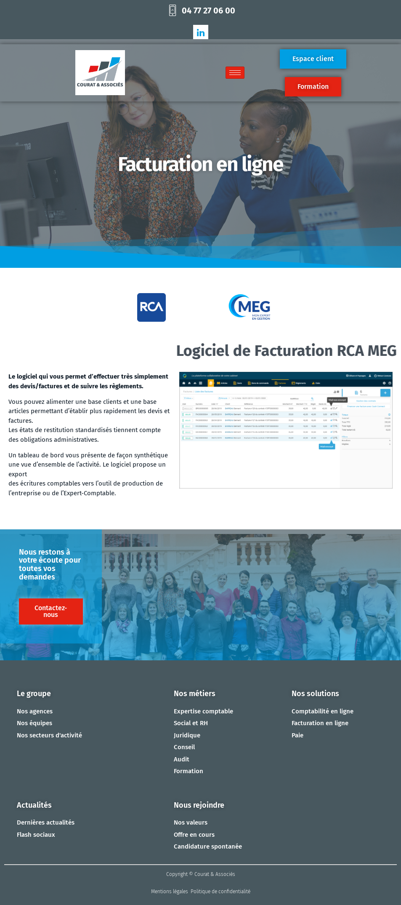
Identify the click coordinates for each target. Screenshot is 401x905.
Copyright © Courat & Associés (200, 874)
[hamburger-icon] (235, 73)
